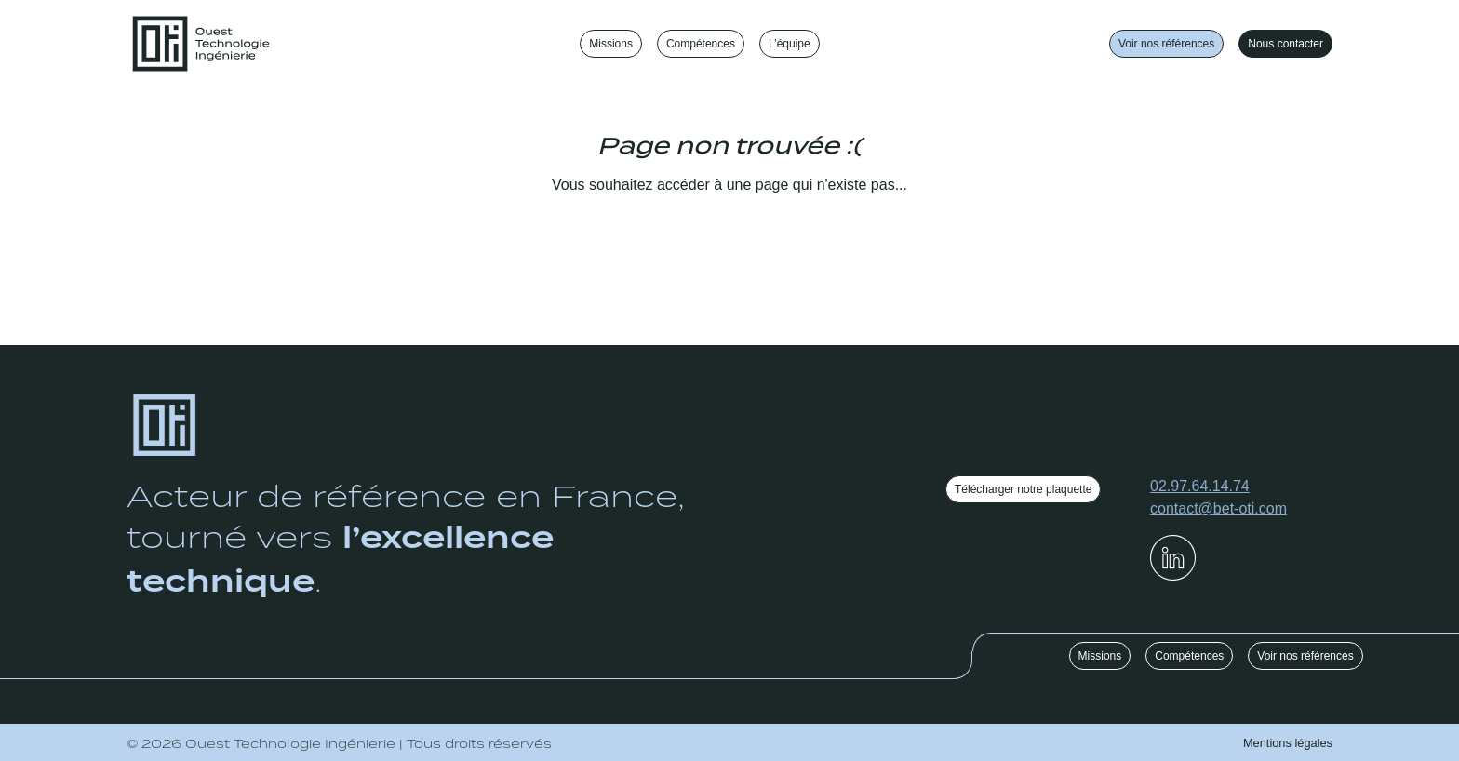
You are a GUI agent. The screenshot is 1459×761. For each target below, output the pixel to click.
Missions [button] (1100, 655)
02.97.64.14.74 (1200, 486)
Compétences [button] (1189, 655)
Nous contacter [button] (1285, 43)
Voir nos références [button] (1166, 43)
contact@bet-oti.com (1218, 508)
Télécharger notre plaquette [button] (1023, 489)
